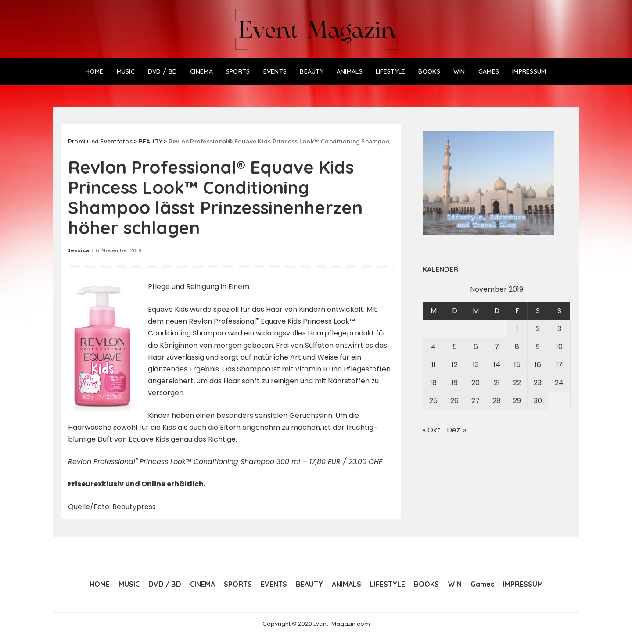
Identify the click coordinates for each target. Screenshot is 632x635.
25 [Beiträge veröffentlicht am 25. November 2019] (433, 401)
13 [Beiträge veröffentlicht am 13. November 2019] (476, 365)
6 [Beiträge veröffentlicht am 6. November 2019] (476, 347)
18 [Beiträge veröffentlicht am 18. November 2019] (433, 383)
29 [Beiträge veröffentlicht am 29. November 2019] (517, 401)
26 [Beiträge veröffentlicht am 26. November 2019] (454, 401)
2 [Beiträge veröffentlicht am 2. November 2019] (538, 329)
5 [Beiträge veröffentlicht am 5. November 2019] (454, 347)
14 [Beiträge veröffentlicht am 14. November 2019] (496, 365)
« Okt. (432, 430)
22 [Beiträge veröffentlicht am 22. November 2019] (517, 383)
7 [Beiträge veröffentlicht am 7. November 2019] (497, 347)
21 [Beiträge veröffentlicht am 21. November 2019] (497, 383)
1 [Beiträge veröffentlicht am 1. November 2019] (517, 329)
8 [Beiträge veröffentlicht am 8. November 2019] (517, 347)
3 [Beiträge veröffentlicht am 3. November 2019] (559, 329)
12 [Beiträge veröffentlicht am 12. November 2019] (455, 365)
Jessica (78, 250)
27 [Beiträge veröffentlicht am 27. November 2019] (475, 401)
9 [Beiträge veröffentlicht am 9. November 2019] (538, 347)
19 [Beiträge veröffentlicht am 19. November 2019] (455, 383)
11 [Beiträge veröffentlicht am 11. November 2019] (433, 365)
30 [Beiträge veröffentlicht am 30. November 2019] (538, 401)
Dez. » (456, 430)
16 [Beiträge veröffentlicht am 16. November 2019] (538, 365)
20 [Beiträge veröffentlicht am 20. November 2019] (475, 383)
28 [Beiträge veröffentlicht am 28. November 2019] (496, 401)
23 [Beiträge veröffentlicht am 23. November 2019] (538, 383)
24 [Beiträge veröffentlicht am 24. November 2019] (559, 383)
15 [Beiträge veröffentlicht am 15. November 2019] (517, 365)
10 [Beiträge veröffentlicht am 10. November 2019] (559, 347)
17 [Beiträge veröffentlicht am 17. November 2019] (559, 365)
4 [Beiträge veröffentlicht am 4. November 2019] (433, 347)
